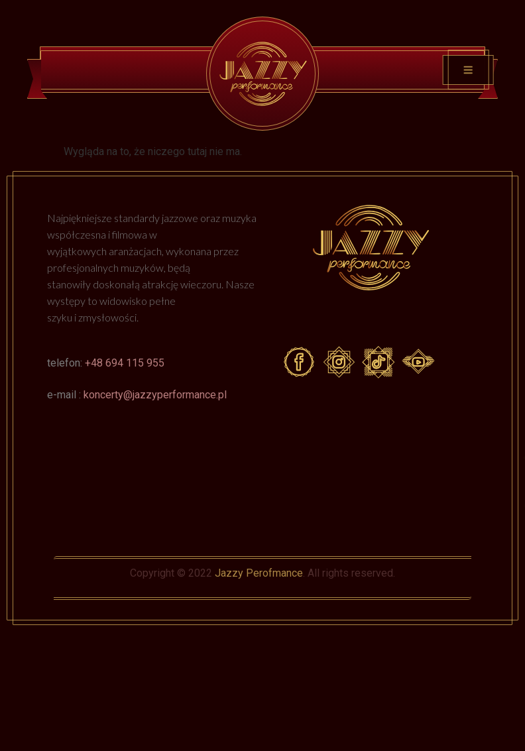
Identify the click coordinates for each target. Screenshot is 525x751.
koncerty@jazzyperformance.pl (155, 394)
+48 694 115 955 (124, 363)
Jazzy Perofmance (259, 573)
